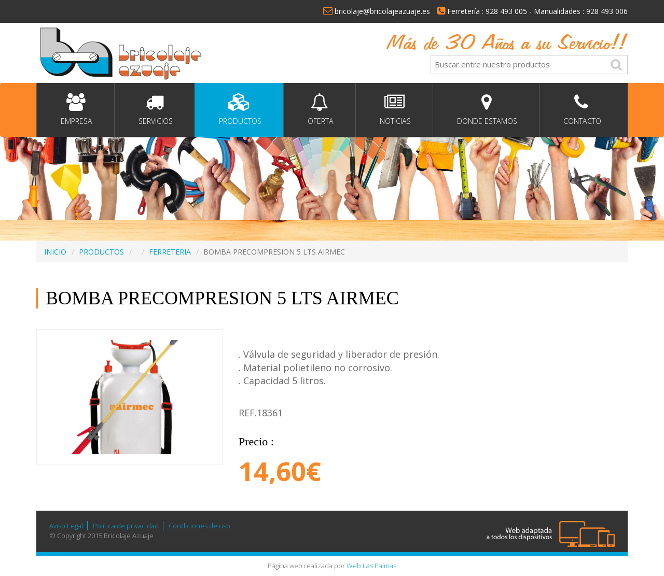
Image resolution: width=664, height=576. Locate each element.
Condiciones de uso (199, 525)
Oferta (320, 109)
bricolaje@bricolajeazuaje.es (376, 11)
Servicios (154, 109)
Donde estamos (486, 109)
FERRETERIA (170, 252)
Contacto (581, 109)
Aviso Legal (66, 525)
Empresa (75, 109)
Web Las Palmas (371, 565)
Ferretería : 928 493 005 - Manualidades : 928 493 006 (532, 11)
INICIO (55, 252)
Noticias (394, 109)
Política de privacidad (126, 525)
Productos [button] (239, 109)
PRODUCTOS (101, 252)
